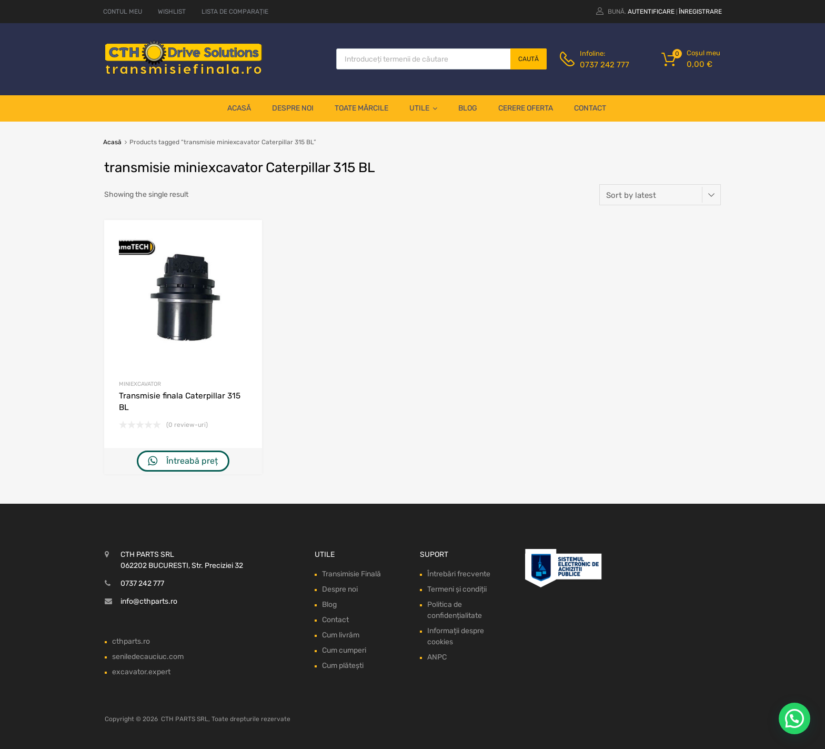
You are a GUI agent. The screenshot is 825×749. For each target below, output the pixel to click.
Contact (590, 108)
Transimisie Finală (351, 574)
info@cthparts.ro (148, 601)
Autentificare (651, 11)
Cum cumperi (344, 650)
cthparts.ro (131, 641)
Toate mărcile (361, 108)
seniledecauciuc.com (148, 656)
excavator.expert (141, 671)
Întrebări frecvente (458, 574)
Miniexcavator (140, 384)
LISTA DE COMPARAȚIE (235, 11)
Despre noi (293, 108)
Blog (467, 108)
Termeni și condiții (457, 589)
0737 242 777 (604, 64)
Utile (423, 108)
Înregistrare (700, 11)
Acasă (239, 108)
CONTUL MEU (122, 11)
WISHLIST (172, 11)
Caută (528, 59)
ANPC (437, 657)
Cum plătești (343, 665)
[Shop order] (660, 194)
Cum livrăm (340, 635)
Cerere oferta (525, 108)
